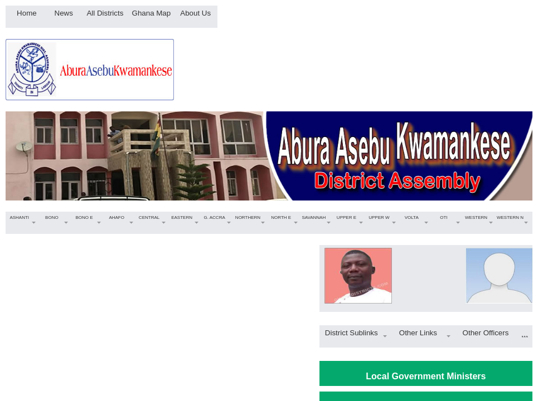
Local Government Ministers (426, 376)
